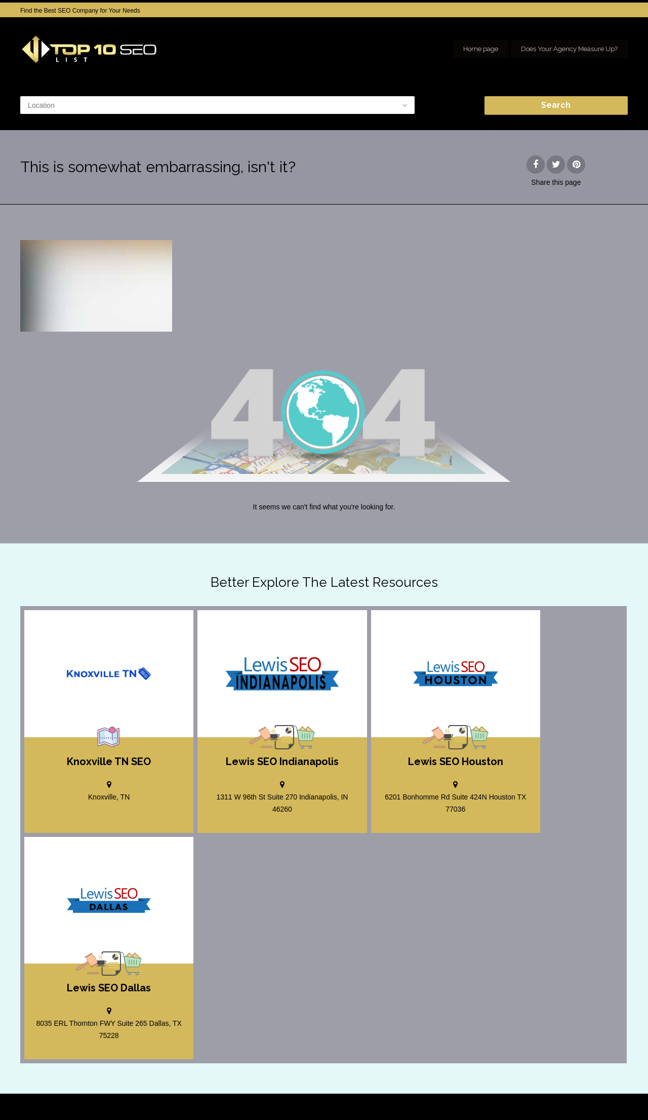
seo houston (611, 1094)
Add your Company (477, 1094)
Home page (480, 49)
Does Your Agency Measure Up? (569, 49)
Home (428, 1094)
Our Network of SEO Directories (585, 1104)
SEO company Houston (548, 1094)
